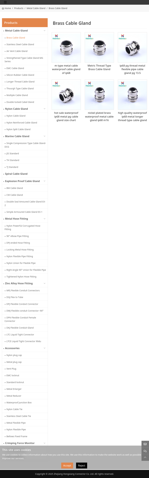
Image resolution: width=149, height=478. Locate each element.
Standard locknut (15, 382)
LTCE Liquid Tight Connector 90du (23, 341)
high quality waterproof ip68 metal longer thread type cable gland (132, 116)
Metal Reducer (13, 395)
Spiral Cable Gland (16, 173)
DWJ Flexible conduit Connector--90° (24, 310)
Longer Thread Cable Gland (20, 81)
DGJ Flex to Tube (14, 297)
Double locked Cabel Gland (20, 102)
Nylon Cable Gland (16, 108)
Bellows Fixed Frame (16, 436)
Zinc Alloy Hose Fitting (19, 283)
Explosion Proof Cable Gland (22, 181)
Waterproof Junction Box (19, 402)
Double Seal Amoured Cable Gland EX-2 (25, 203)
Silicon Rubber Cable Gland (20, 74)
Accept (67, 465)
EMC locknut (12, 375)
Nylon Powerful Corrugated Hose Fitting (22, 227)
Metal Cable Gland (16, 30)
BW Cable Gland (14, 188)
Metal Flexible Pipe (16, 422)
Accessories (12, 348)
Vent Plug (11, 368)
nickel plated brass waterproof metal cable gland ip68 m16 (99, 116)
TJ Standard (12, 167)
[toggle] (5, 2)
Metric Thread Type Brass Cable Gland (99, 67)
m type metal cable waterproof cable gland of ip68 (66, 69)
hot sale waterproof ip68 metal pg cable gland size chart (66, 116)
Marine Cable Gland (17, 136)
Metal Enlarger (14, 388)
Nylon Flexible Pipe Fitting (19, 256)
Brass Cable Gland (15, 37)
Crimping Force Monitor (20, 443)
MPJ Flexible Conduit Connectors (23, 290)
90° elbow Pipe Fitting (17, 236)
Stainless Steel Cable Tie (18, 416)
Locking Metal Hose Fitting (20, 249)
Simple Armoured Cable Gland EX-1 (24, 211)
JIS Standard (12, 153)
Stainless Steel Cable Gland (20, 44)
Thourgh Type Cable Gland (20, 88)
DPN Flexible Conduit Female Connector (20, 319)
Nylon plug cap (14, 355)
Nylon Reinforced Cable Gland (21, 122)
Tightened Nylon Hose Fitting (21, 276)
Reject (81, 465)
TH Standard (12, 160)
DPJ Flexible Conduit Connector (22, 304)
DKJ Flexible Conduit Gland (20, 327)
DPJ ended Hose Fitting (18, 242)
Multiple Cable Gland (17, 95)
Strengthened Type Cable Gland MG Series (24, 59)
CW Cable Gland (14, 194)
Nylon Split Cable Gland (18, 129)
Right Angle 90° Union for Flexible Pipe (26, 269)
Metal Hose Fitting (16, 218)
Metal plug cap (14, 361)
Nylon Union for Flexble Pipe (20, 263)
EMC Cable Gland (15, 68)
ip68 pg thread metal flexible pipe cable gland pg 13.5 (132, 69)
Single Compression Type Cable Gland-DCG (25, 145)
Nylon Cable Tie (14, 409)
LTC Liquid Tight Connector (20, 334)
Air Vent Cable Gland (16, 51)
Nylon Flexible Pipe (16, 429)
